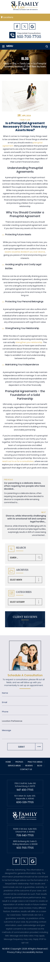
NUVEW (5, 948)
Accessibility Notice (33, 952)
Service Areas (14, 766)
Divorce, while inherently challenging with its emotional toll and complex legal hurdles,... (26, 518)
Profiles (19, 762)
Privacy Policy (14, 952)
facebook (16, 861)
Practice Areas (35, 762)
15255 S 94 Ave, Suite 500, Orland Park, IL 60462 (25, 830)
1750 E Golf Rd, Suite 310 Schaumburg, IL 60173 (25, 784)
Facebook (17, 26)
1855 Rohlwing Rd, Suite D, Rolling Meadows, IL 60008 (25, 842)
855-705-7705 (29, 36)
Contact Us (26, 769)
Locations (8, 17)
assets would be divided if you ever (21, 251)
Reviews (29, 766)
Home (8, 762)
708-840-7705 (25, 835)
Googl (32, 26)
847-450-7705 (25, 789)
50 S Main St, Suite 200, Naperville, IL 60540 (25, 797)
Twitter (25, 26)
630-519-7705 (25, 802)
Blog (39, 766)
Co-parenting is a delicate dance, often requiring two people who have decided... (24, 485)
